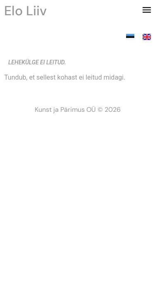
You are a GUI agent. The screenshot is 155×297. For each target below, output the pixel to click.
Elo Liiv (25, 10)
